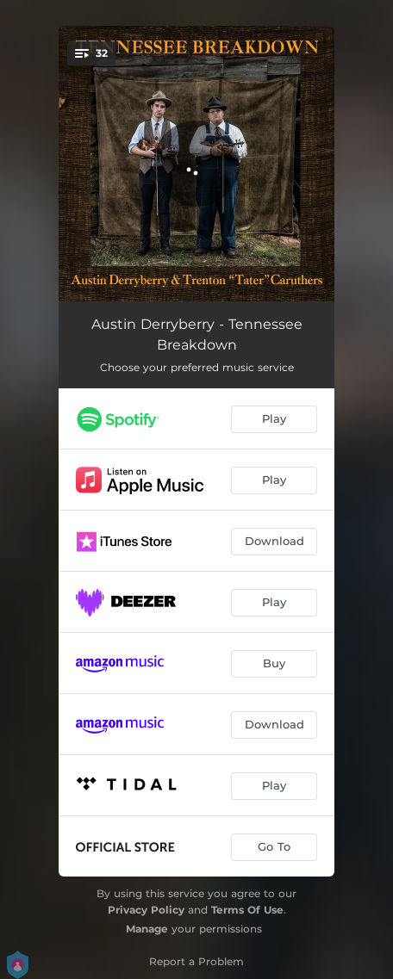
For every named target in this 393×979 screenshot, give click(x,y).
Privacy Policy (146, 909)
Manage (147, 928)
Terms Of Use (247, 909)
